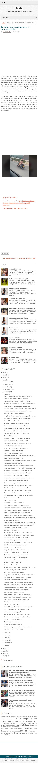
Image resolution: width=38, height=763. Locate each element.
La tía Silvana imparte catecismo (13, 458)
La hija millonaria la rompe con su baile (15, 560)
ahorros (8, 716)
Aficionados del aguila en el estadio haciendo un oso (19, 403)
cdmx (7, 719)
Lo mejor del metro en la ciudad (13, 450)
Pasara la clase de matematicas (18, 288)
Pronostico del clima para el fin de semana (16, 433)
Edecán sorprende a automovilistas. (14, 602)
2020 (4, 653)
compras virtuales (6, 721)
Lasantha (29, 759)
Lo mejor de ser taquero (11, 530)
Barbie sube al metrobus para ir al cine (15, 527)
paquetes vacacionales (8, 727)
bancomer (34, 716)
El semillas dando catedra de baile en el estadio (18, 470)
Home (3, 23)
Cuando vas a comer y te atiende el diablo (16, 475)
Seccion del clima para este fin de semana (16, 505)
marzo (6, 640)
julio (6, 394)
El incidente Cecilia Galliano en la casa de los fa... (18, 542)
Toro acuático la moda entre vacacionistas (16, 599)
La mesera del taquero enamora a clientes (16, 540)
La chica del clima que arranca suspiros (15, 557)
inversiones (4, 725)
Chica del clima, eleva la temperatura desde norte (18, 421)
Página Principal (20, 258)
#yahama (5, 203)
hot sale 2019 (14, 723)
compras (18, 718)
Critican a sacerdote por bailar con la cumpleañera (19, 495)
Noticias (19, 8)
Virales (7, 735)
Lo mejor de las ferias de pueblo (13, 629)
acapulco (3, 716)
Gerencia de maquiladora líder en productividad (18, 438)
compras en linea (30, 719)
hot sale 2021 (22, 723)
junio (6, 633)
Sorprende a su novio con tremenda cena (16, 448)
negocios (20, 725)
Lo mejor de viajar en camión (12, 547)
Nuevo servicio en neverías (12, 622)
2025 (4, 375)
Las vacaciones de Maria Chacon (18, 318)
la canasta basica (14, 357)
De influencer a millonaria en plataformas (16, 545)
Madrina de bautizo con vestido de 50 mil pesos (18, 411)
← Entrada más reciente (9, 258)
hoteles (29, 723)
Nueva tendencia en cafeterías (13, 463)
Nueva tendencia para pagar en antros (15, 483)
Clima (11, 719)
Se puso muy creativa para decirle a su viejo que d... (19, 418)
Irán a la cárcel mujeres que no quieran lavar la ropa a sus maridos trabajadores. (22, 671)
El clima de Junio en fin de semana (14, 498)
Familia (3, 723)
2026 (4, 372)
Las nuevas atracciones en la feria (14, 592)
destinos (18, 721)
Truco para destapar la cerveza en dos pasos (17, 565)
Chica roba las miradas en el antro (14, 572)
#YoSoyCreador (29, 201)
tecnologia (20, 728)
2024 (4, 377)
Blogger (30, 756)
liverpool (10, 725)
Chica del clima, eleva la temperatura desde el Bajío (19, 535)
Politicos (21, 727)
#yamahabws (13, 203)
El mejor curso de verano (11, 520)
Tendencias (28, 728)
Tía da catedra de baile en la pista (18, 279)
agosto (7, 392)
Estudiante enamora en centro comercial (16, 579)
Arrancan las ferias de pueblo (12, 562)
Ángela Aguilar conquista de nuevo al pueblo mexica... (20, 416)
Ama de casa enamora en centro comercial (16, 423)
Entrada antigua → (31, 258)
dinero (25, 721)
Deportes (14, 721)
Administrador (7, 32)
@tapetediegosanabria (10, 197)
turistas (17, 731)
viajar (35, 733)
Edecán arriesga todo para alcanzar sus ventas (18, 510)
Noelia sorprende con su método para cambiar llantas (20, 460)
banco (29, 716)
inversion (34, 723)
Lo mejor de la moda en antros (13, 619)
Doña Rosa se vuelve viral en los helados (16, 480)
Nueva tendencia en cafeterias (13, 624)
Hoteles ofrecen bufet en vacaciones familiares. (18, 473)
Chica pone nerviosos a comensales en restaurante (19, 478)
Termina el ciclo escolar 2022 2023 (14, 503)
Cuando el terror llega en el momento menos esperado (20, 408)
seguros (30, 727)
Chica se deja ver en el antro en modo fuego (17, 512)
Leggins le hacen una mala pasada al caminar (17, 577)
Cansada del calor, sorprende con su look (21, 680)
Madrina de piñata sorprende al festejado (16, 488)
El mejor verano (13, 328)
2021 (4, 651)
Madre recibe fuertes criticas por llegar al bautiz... (18, 582)
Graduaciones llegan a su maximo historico (16, 426)
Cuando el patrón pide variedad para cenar (16, 609)
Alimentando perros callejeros (13, 446)
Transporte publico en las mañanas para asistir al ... (19, 465)
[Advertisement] (19, 55)
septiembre (8, 389)
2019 (4, 656)
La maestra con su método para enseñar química (18, 515)
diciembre (8, 382)
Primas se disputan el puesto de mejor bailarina (18, 396)
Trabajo (3, 731)
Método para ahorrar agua (12, 604)
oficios (35, 725)
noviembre (8, 384)
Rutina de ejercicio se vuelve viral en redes (16, 555)
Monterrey (14, 725)
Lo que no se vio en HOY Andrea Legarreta (21, 690)
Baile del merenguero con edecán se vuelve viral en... (19, 525)
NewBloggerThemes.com (28, 760)
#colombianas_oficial (23, 203)
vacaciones (24, 731)
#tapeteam (6, 205)
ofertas (31, 725)
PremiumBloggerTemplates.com (12, 760)
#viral (23, 201)
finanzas (7, 723)
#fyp (20, 201)
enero (6, 645)
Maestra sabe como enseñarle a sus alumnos (22, 308)
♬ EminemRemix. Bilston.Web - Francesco (15, 208)
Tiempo (35, 728)
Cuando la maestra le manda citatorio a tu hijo (17, 537)
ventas (23, 733)
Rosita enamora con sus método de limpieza (17, 401)
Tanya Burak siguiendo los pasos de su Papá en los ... (19, 575)
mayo (6, 635)
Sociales (15, 728)
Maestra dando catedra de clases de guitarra (17, 406)
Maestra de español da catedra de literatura (17, 428)
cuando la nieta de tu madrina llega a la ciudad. (18, 594)
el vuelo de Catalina (14, 338)
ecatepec (30, 721)
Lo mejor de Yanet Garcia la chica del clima (16, 552)
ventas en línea (29, 733)
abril (6, 637)
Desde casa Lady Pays (15, 347)
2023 (4, 380)
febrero (7, 642)
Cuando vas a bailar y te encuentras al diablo (17, 493)
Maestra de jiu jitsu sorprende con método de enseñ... (20, 517)
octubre (7, 387)
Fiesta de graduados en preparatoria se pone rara (18, 485)
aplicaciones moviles (22, 716)
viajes (2, 735)
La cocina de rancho (10, 500)
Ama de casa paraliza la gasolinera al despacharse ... (19, 455)
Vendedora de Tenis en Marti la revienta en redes (18, 532)
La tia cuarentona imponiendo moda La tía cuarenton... (20, 522)
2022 (4, 648)
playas (17, 727)
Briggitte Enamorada (15, 269)
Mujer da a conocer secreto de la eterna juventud (18, 584)
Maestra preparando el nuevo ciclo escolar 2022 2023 (19, 468)
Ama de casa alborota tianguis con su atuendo (18, 508)
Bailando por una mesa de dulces (14, 413)
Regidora (26, 727)
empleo (35, 721)
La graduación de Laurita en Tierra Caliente (16, 550)
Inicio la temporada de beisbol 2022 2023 (16, 441)
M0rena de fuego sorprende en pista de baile (17, 490)
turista (13, 731)
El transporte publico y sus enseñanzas (15, 431)
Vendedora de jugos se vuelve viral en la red (17, 614)
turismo (9, 731)
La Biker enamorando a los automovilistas (16, 589)
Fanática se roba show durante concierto (16, 398)
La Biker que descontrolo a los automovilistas (16, 28)
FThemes (13, 759)
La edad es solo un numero (17, 298)
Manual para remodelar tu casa (13, 453)
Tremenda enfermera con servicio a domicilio (17, 443)
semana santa (9, 728)
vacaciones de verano (13, 733)
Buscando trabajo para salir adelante (15, 570)
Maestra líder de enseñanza (12, 436)
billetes (2, 719)
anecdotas (13, 716)
